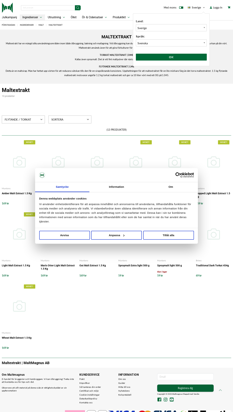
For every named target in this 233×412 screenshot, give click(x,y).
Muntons (6, 188)
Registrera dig (185, 388)
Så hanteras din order (90, 387)
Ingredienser (32, 17)
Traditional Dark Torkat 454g (212, 265)
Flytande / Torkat (24, 119)
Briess (199, 260)
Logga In (216, 7)
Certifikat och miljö (89, 390)
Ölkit (74, 17)
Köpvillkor (84, 383)
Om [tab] (170, 186)
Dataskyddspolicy (88, 398)
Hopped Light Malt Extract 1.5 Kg (213, 195)
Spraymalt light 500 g (169, 265)
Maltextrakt (56, 25)
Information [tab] (116, 186)
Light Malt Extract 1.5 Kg (16, 265)
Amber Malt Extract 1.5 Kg (17, 193)
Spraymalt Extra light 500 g (133, 265)
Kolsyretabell (124, 394)
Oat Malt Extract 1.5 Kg (92, 265)
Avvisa (64, 235)
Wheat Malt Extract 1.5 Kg (16, 337)
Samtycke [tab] (62, 186)
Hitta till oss (124, 387)
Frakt (81, 379)
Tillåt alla (168, 235)
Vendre (196, 394)
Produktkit (121, 17)
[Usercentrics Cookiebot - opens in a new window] (178, 175)
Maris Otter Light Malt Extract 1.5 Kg (58, 267)
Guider (121, 383)
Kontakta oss (85, 402)
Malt (41, 25)
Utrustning (57, 17)
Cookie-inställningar (89, 394)
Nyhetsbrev (124, 390)
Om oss (122, 379)
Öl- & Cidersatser (95, 17)
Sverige (196, 7)
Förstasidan (8, 25)
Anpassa (116, 235)
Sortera (70, 119)
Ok (171, 57)
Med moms (173, 8)
